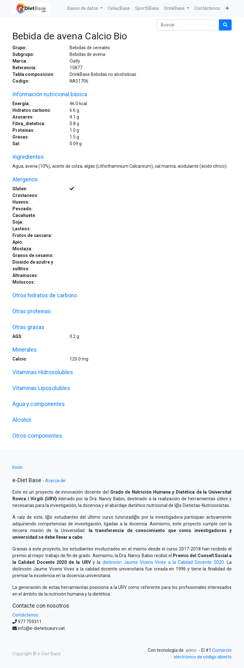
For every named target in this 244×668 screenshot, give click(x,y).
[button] (227, 8)
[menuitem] (118, 8)
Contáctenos (25, 614)
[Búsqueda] (225, 24)
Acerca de (55, 480)
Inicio (17, 467)
